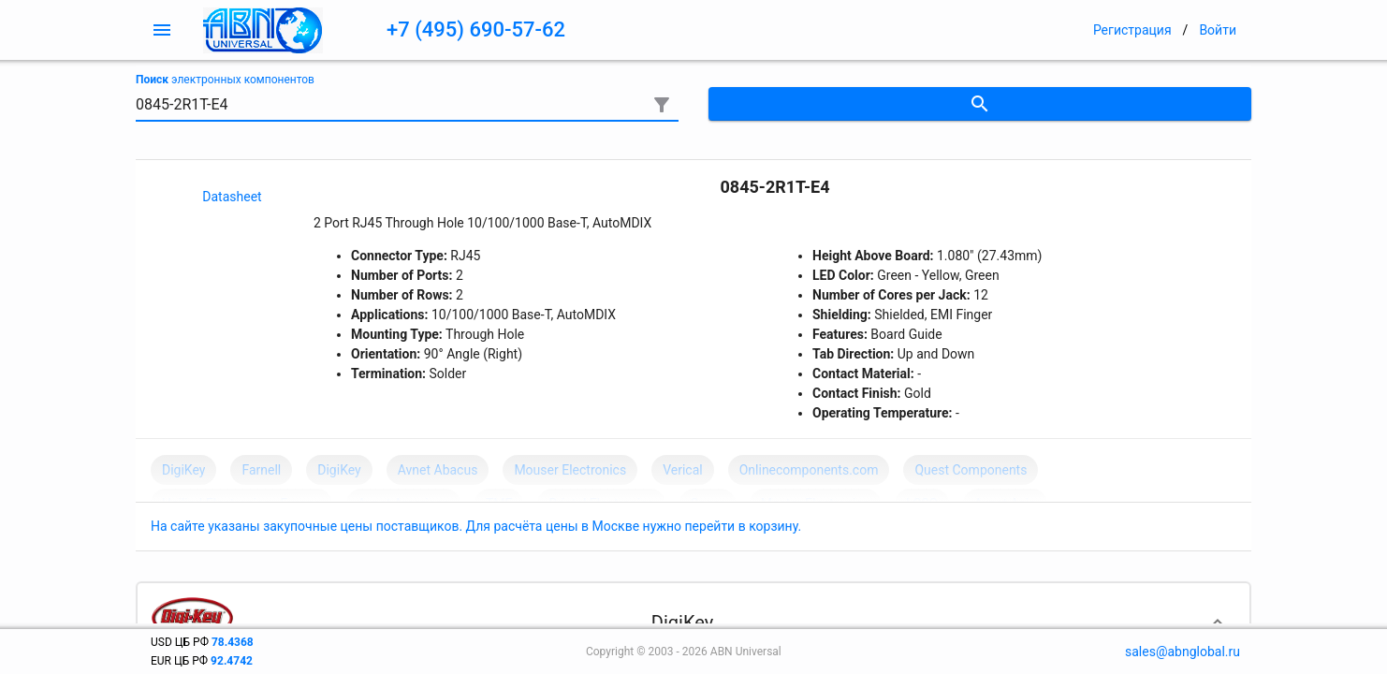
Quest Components (970, 469)
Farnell (261, 469)
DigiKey (183, 469)
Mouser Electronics (570, 469)
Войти (1217, 29)
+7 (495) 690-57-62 (476, 29)
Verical (683, 469)
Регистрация (1132, 29)
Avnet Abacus (438, 469)
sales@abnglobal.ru (1182, 651)
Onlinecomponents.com (809, 469)
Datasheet (231, 196)
